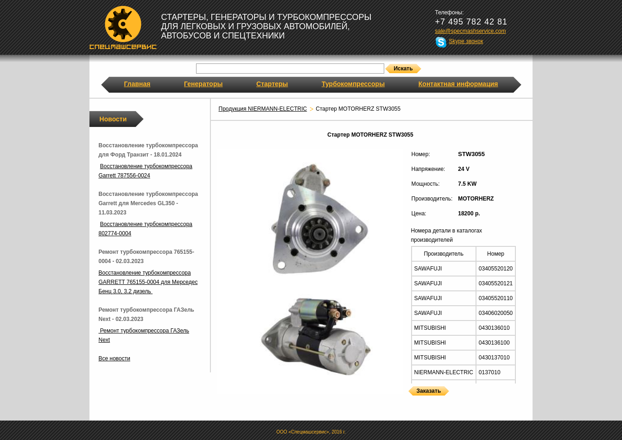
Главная (137, 84)
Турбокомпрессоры (353, 84)
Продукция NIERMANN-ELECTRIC (263, 109)
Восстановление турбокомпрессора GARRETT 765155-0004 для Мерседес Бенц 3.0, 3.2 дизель (148, 282)
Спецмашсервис (123, 27)
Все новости (114, 358)
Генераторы (203, 84)
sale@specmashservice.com (470, 31)
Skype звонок (466, 41)
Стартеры (272, 84)
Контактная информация (458, 84)
